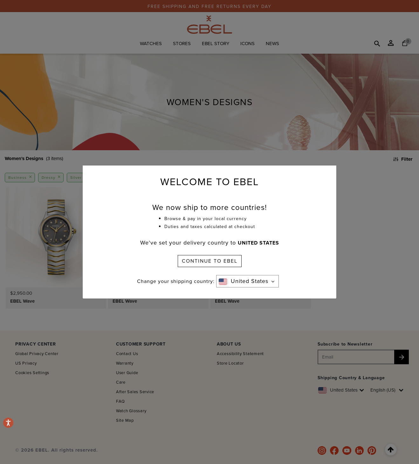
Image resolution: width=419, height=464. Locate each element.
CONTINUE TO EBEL (209, 261)
